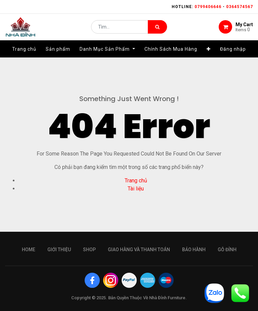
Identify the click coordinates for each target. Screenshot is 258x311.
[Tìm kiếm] (157, 29)
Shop (89, 249)
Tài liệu (136, 188)
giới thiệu (59, 249)
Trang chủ (136, 180)
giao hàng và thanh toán (139, 249)
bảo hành (194, 249)
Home (28, 249)
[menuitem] (24, 52)
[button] (208, 52)
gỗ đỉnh (227, 249)
